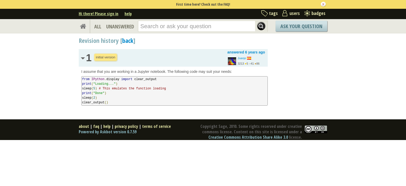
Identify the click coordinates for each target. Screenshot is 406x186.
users (294, 13)
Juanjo (242, 58)
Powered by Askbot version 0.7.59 (107, 132)
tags (273, 13)
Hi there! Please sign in (98, 14)
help (128, 14)
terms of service (156, 126)
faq (96, 126)
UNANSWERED (120, 26)
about (84, 126)
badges (318, 13)
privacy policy (126, 126)
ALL (97, 26)
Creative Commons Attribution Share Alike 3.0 (248, 137)
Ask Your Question (301, 26)
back (127, 40)
